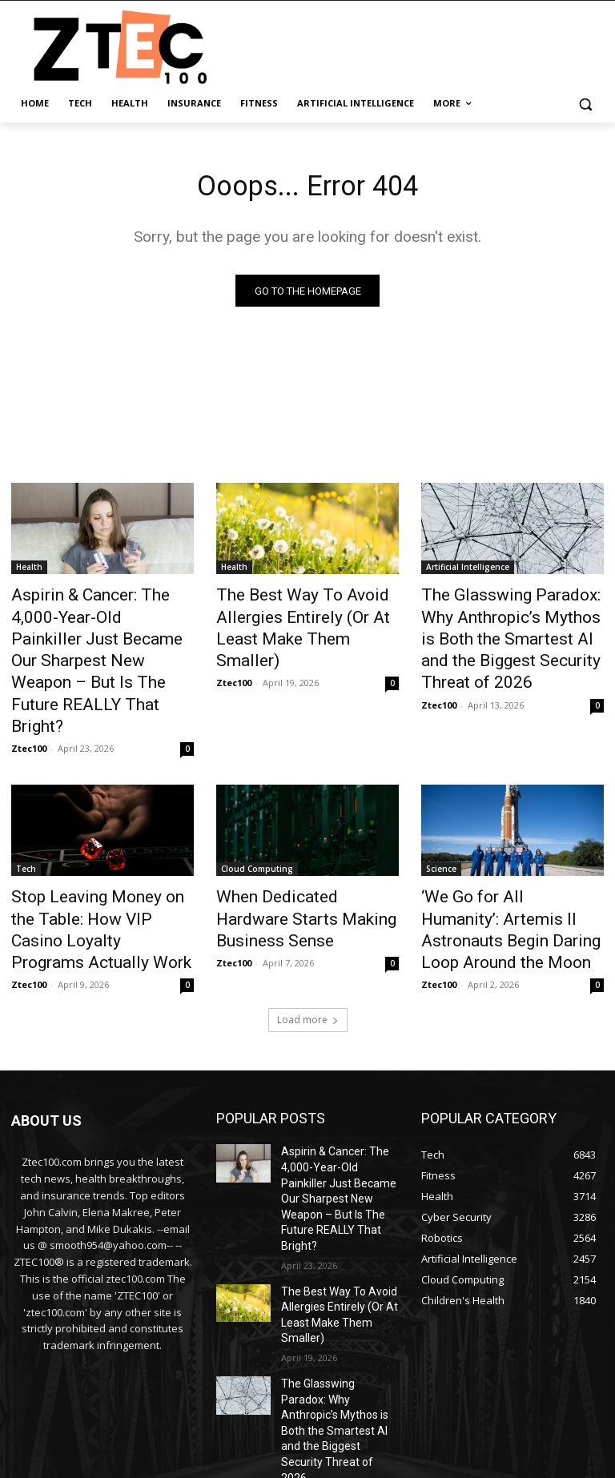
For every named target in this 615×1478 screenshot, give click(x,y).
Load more (308, 925)
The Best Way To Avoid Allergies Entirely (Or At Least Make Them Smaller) (304, 615)
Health (29, 571)
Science (441, 808)
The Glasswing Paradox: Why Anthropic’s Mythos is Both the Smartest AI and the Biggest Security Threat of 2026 (512, 624)
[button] (585, 103)
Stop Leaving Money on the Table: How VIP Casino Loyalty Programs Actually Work (101, 852)
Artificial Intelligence (467, 571)
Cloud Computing (257, 808)
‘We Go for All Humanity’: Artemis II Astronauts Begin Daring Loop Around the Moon (511, 852)
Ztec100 (28, 688)
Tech (26, 808)
